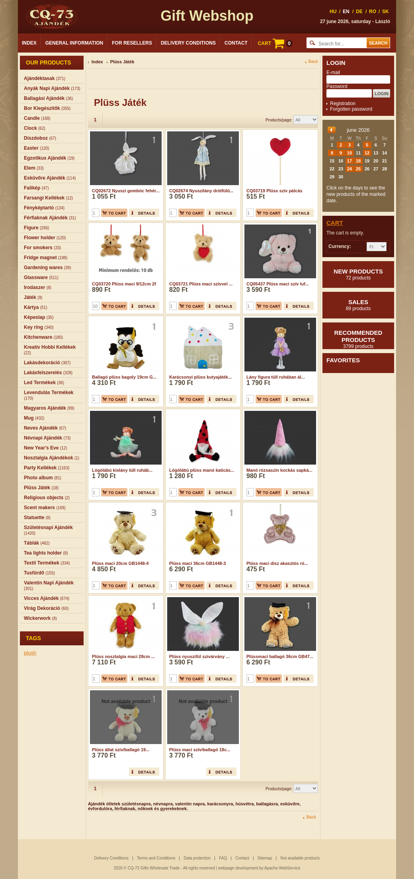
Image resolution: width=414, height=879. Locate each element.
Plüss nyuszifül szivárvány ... (199, 656)
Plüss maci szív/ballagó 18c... (199, 749)
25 (358, 168)
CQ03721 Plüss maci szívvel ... (200, 283)
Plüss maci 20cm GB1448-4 (120, 563)
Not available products (300, 858)
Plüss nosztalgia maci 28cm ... (123, 656)
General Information (74, 43)
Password (337, 86)
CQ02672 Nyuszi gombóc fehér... (126, 190)
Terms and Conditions (156, 858)
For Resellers (132, 43)
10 (349, 152)
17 (349, 160)
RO (372, 11)
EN (346, 11)
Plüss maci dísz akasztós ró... (277, 563)
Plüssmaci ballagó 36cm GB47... (279, 656)
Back (313, 61)
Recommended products (358, 339)
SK (385, 11)
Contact (236, 43)
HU (333, 11)
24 (349, 168)
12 (367, 152)
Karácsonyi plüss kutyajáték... (200, 377)
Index (29, 43)
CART (275, 43)
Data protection (197, 858)
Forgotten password (351, 109)
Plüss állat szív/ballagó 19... (120, 749)
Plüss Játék (122, 61)
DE (359, 11)
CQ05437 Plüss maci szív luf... (277, 283)
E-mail (333, 72)
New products (358, 274)
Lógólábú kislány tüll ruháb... (122, 470)
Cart (334, 222)
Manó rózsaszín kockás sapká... (279, 470)
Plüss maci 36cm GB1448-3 (197, 563)
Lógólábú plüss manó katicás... (201, 470)
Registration (342, 103)
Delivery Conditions (188, 43)
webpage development (238, 868)
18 (358, 160)
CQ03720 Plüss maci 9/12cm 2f (124, 283)
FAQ (223, 858)
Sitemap (265, 858)
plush (30, 653)
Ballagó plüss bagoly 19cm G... (124, 377)
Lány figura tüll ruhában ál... (275, 377)
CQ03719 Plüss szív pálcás (274, 190)
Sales (358, 305)
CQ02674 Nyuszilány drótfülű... (201, 190)
